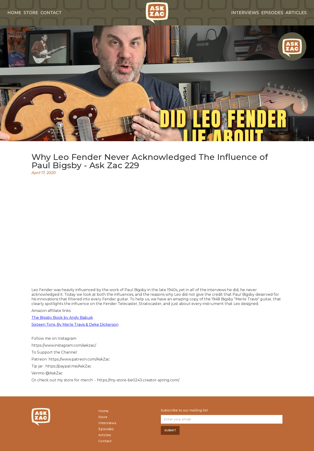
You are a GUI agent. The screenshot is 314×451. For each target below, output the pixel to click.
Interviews (107, 423)
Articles (296, 12)
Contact (51, 12)
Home (14, 12)
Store (31, 12)
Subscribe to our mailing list (184, 410)
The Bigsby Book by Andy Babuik (62, 317)
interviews (245, 12)
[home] (157, 12)
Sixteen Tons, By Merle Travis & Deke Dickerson (74, 324)
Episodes (272, 12)
